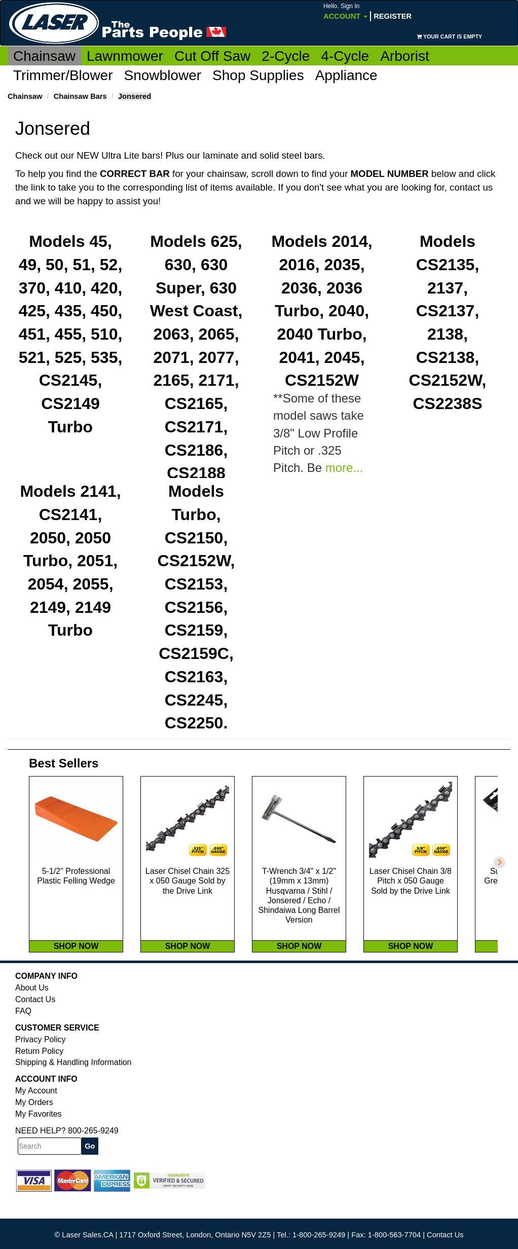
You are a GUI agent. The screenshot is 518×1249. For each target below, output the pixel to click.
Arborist (404, 56)
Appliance (346, 75)
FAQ (23, 1032)
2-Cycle (286, 56)
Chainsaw (44, 56)
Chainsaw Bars (80, 96)
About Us (32, 1009)
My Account (36, 1112)
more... (344, 468)
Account (345, 11)
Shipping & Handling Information (73, 1083)
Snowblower (163, 75)
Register (393, 16)
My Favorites (38, 1135)
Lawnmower (125, 56)
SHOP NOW (76, 967)
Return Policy (39, 1072)
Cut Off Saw (212, 56)
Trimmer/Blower (63, 75)
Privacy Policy (40, 1060)
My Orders (34, 1123)
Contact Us (35, 1020)
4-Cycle (345, 56)
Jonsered (134, 96)
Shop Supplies (258, 75)
